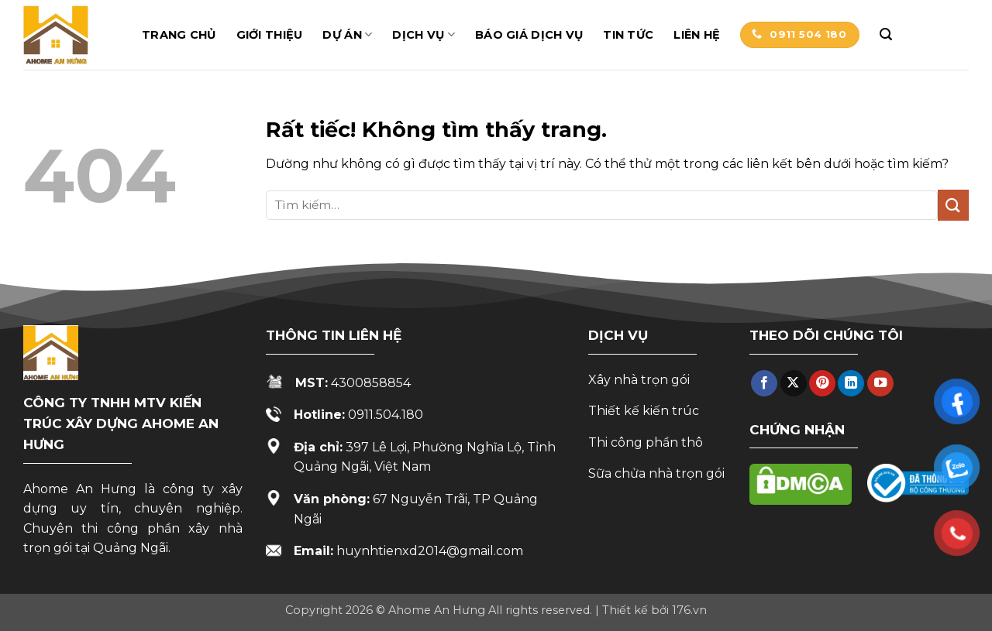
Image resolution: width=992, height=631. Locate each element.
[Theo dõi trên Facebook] (764, 383)
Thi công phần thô (645, 442)
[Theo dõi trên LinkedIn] (851, 383)
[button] (886, 34)
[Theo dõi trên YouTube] (880, 383)
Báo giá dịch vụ (529, 35)
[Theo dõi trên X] (793, 383)
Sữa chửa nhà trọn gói (656, 473)
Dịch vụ (423, 34)
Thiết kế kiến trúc (643, 410)
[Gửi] (953, 205)
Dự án (347, 34)
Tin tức (628, 35)
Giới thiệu (269, 35)
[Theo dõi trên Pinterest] (822, 383)
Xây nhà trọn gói (639, 379)
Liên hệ (696, 35)
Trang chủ (179, 35)
